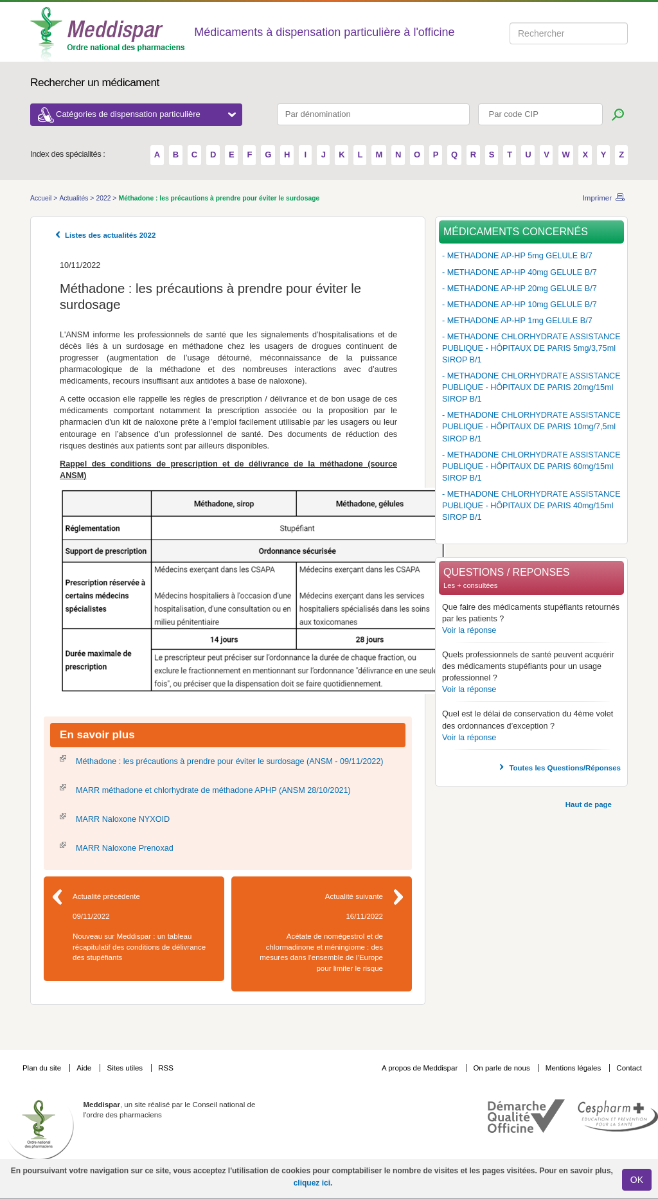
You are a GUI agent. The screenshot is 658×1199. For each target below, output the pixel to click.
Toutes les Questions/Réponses (565, 768)
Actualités (74, 198)
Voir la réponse (469, 630)
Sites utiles (126, 1068)
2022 (104, 198)
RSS (165, 1068)
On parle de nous (501, 1068)
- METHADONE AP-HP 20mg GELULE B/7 (519, 288)
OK (636, 1180)
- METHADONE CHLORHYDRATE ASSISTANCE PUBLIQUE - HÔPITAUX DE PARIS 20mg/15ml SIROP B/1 (531, 387)
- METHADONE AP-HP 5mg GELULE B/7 (517, 255)
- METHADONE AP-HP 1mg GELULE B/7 (517, 320)
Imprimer (597, 198)
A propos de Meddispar (420, 1068)
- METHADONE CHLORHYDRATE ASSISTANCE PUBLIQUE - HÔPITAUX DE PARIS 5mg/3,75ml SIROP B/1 (531, 348)
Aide (84, 1068)
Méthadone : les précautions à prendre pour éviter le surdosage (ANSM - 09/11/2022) (230, 761)
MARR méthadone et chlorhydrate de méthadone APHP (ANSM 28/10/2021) (213, 790)
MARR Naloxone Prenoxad (124, 848)
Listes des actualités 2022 (110, 235)
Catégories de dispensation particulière (146, 114)
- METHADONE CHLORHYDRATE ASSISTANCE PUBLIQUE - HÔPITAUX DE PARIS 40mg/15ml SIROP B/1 (531, 506)
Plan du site (42, 1068)
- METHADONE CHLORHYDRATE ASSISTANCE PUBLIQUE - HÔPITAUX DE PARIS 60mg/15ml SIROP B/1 (531, 466)
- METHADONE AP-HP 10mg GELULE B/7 (519, 304)
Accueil (41, 198)
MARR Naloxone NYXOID (123, 819)
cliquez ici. (313, 1182)
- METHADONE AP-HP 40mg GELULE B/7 (519, 272)
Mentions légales (574, 1068)
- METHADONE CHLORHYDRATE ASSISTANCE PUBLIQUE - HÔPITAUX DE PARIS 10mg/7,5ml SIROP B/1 (531, 427)
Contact (629, 1068)
